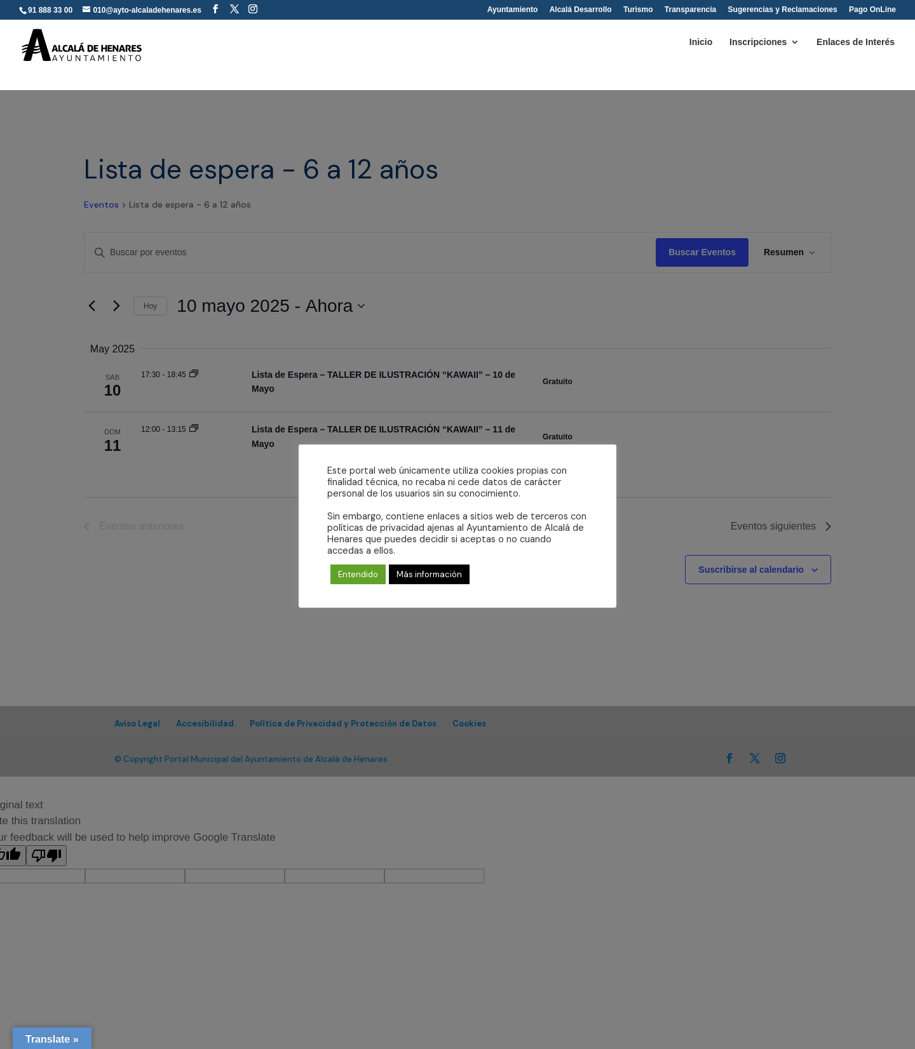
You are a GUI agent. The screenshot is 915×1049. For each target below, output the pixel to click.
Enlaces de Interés (856, 42)
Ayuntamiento (512, 10)
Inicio (701, 42)
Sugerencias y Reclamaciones (782, 10)
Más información (429, 574)
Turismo (638, 10)
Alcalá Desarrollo (581, 10)
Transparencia (690, 10)
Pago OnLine (872, 10)
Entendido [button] (358, 574)
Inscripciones (758, 42)
